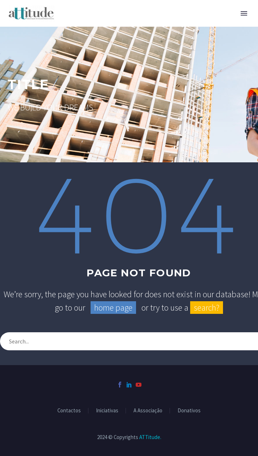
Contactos (69, 410)
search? (206, 307)
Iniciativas (107, 410)
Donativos (189, 410)
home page (113, 307)
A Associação (148, 410)
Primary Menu (244, 13)
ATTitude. (150, 437)
